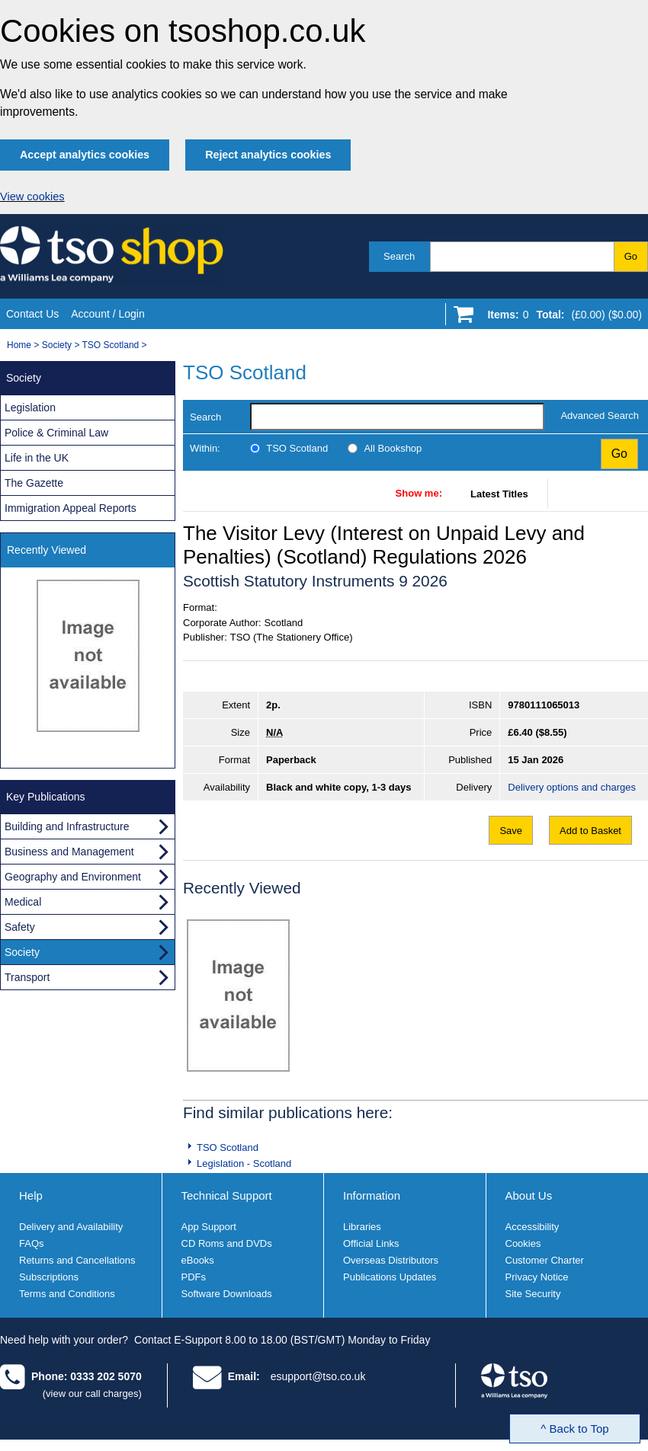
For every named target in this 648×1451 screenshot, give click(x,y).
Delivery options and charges (572, 787)
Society (57, 345)
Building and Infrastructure (67, 826)
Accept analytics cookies (84, 155)
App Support (208, 1226)
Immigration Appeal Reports (70, 508)
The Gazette (34, 483)
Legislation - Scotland (244, 1163)
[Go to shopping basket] (560, 317)
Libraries (362, 1226)
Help (31, 1195)
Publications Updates (389, 1277)
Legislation (30, 407)
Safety (20, 927)
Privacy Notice (537, 1277)
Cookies (523, 1243)
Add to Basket (590, 830)
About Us (529, 1195)
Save (510, 830)
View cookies (32, 196)
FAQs (31, 1243)
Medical (23, 902)
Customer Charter (544, 1260)
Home (19, 345)
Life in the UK (37, 458)
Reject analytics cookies (268, 155)
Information (371, 1195)
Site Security (533, 1293)
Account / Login (108, 314)
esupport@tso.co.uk (318, 1376)
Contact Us (32, 314)
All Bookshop (393, 448)
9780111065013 (543, 705)
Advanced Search (599, 415)
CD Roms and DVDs (226, 1243)
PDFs (194, 1277)
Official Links (371, 1243)
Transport (27, 977)
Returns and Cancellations (77, 1260)
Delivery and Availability (71, 1226)
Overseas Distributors (390, 1260)
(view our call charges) (92, 1393)
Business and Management (69, 851)
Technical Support (226, 1195)
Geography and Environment (73, 877)
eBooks (197, 1260)
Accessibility (532, 1226)
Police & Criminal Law (56, 433)
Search (399, 256)
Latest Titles (499, 494)
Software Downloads (226, 1293)
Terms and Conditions (67, 1293)
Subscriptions (49, 1277)
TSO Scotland (111, 345)
